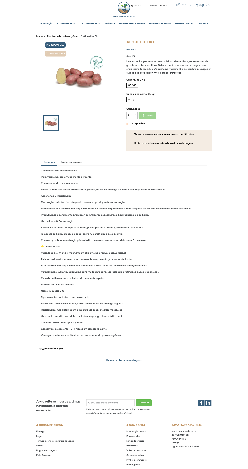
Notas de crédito (135, 441)
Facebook (201, 403)
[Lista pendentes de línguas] (134, 6)
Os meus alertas (135, 455)
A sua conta (135, 425)
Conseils (203, 24)
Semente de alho (184, 24)
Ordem (147, 116)
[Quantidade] (130, 115)
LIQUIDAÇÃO (46, 24)
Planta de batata (67, 24)
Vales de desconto (136, 450)
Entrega (40, 431)
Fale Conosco (43, 455)
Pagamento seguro (46, 450)
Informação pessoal (136, 431)
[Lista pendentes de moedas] (165, 6)
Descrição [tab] (49, 162)
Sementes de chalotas (132, 24)
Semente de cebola (160, 24)
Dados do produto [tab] (71, 162)
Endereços (132, 445)
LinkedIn (208, 403)
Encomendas (133, 436)
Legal (39, 436)
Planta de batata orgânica (98, 24)
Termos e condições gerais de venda (55, 441)
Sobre (39, 445)
